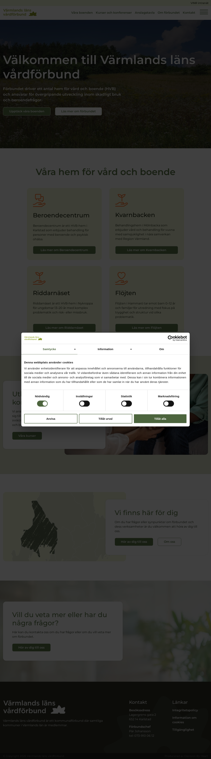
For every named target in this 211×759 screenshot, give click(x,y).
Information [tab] (105, 349)
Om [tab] (161, 349)
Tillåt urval (106, 418)
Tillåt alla (160, 418)
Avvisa (50, 418)
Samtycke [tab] (49, 349)
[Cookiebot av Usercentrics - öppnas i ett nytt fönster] (170, 338)
